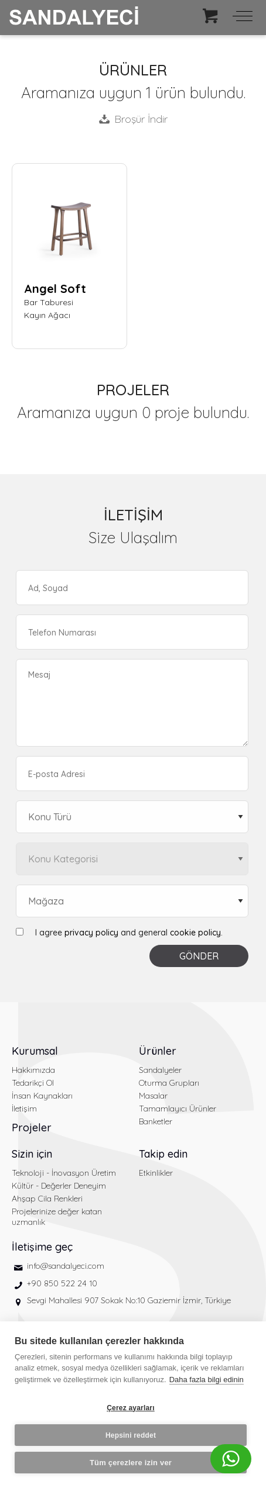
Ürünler (157, 1051)
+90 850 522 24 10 (62, 1283)
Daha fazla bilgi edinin (206, 1379)
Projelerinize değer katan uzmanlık (57, 1216)
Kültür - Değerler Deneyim (59, 1185)
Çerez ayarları (131, 1408)
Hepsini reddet (130, 1435)
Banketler (155, 1121)
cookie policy (195, 932)
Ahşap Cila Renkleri (47, 1198)
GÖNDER (199, 956)
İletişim (24, 1108)
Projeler (32, 1127)
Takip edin (163, 1154)
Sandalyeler (160, 1070)
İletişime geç (42, 1247)
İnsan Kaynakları (42, 1095)
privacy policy (91, 932)
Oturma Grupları (169, 1083)
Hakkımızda (33, 1070)
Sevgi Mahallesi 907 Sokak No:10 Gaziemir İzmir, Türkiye (129, 1300)
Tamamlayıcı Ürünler (177, 1108)
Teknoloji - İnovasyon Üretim (64, 1173)
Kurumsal (35, 1051)
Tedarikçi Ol (33, 1083)
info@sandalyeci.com (65, 1266)
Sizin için (32, 1154)
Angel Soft (55, 288)
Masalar (153, 1095)
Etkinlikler (156, 1173)
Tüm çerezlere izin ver (131, 1462)
